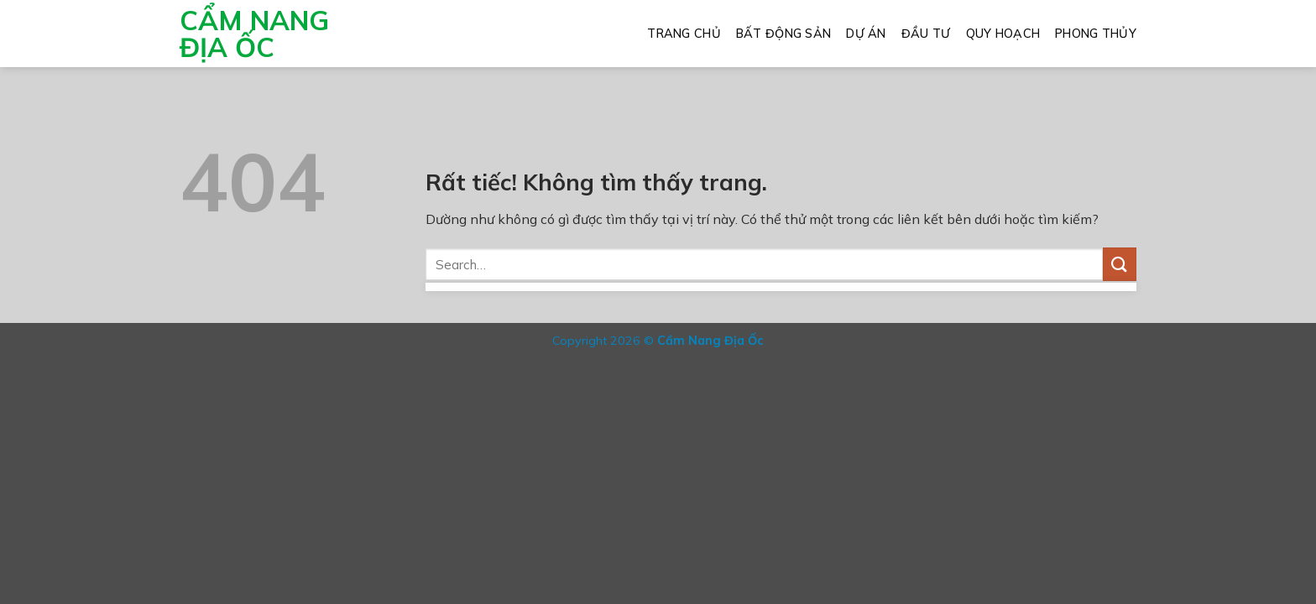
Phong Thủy (1095, 33)
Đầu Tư (926, 33)
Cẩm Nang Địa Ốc (254, 33)
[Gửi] (1119, 263)
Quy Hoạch (1003, 33)
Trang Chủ (684, 33)
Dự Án (865, 33)
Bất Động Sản (783, 33)
